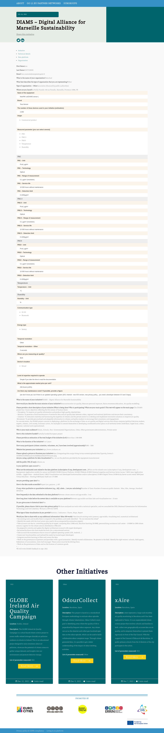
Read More (27, 666)
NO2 (11, 584)
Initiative (21, 51)
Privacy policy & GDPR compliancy (30, 731)
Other (65, 584)
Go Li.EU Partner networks (44, 3)
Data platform (23, 57)
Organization (23, 60)
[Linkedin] (22, 40)
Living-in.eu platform (55, 731)
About (20, 3)
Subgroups (70, 3)
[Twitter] (18, 40)
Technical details (24, 54)
